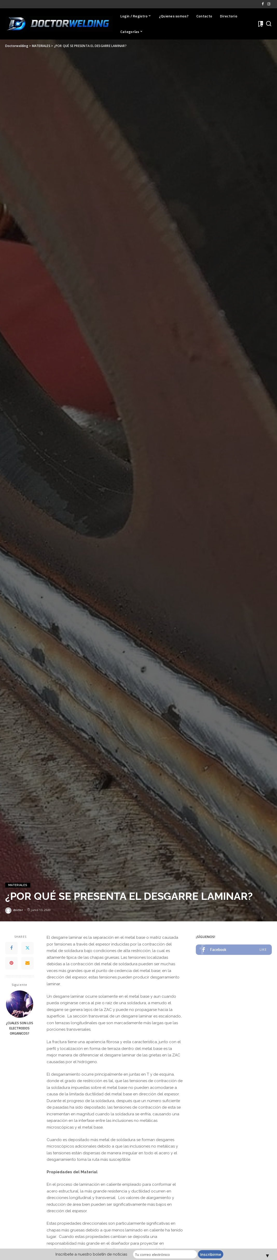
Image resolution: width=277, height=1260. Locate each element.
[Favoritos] (260, 23)
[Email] (27, 963)
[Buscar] (269, 23)
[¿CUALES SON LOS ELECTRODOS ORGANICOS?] (19, 1004)
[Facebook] (263, 4)
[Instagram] (269, 4)
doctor (18, 910)
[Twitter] (27, 948)
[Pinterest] (11, 963)
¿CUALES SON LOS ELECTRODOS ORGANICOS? (19, 1028)
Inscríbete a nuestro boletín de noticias (92, 1254)
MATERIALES (17, 885)
